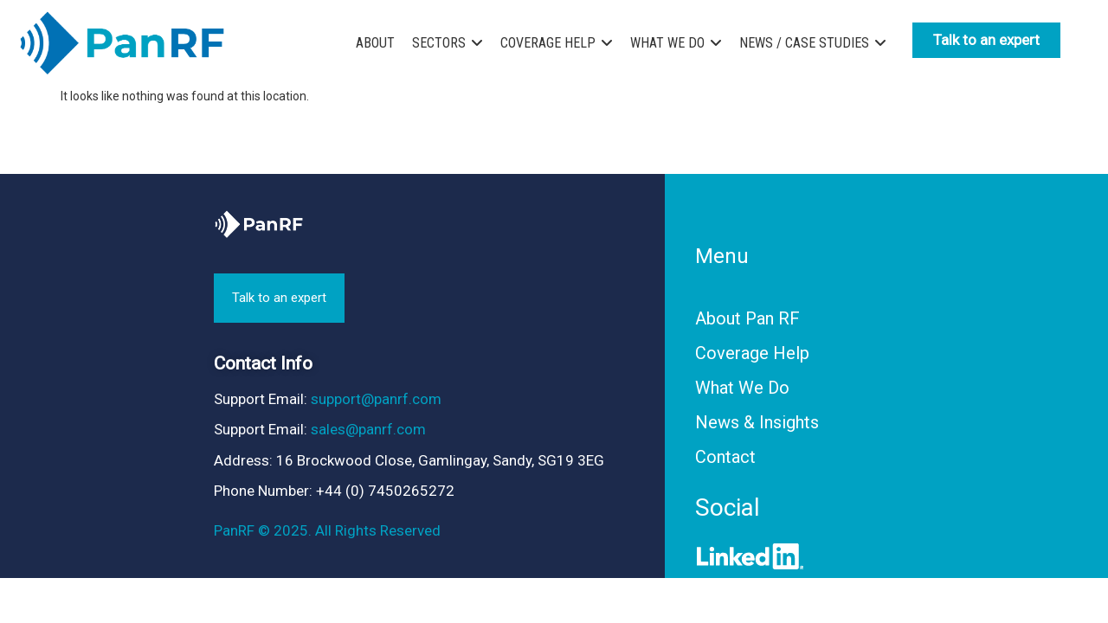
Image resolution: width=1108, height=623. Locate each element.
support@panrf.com (376, 399)
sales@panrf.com (368, 429)
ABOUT (375, 43)
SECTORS (439, 43)
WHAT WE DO (667, 43)
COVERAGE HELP (548, 43)
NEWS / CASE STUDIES (804, 43)
